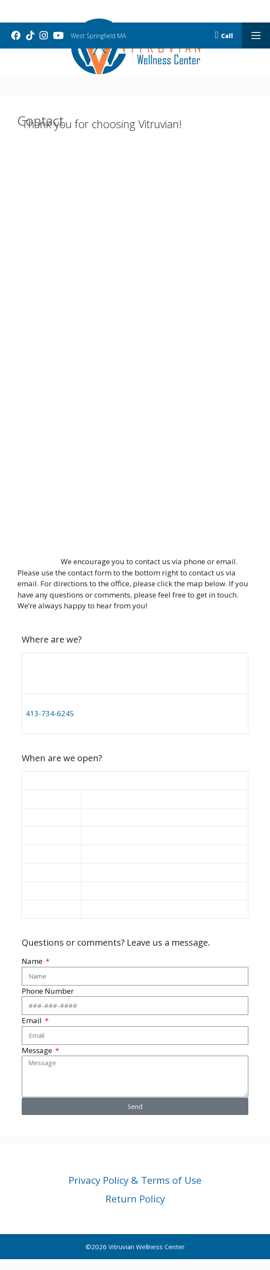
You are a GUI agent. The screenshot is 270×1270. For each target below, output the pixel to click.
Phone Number (48, 991)
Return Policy (135, 1198)
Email (32, 1020)
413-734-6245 (50, 713)
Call (224, 36)
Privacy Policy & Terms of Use (135, 1180)
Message (38, 1050)
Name (33, 961)
